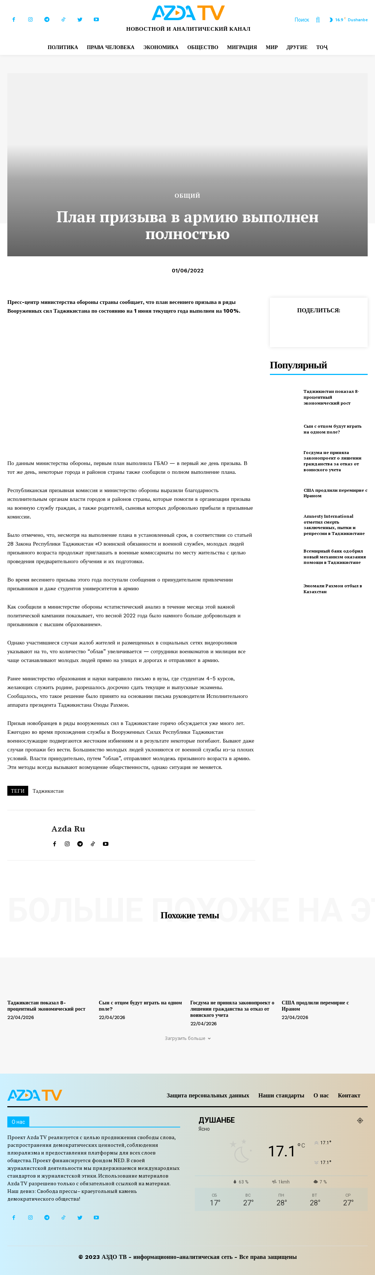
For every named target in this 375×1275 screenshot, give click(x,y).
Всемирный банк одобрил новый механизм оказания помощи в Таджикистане (335, 556)
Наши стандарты (281, 1095)
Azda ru (68, 828)
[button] (311, 20)
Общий (187, 196)
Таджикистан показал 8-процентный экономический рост (331, 397)
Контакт (349, 1095)
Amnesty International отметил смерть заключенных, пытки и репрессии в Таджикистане (334, 524)
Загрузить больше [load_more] (188, 1038)
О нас (321, 1095)
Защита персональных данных (208, 1095)
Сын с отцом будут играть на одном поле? (333, 429)
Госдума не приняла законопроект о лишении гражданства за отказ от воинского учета (332, 461)
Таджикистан (48, 791)
